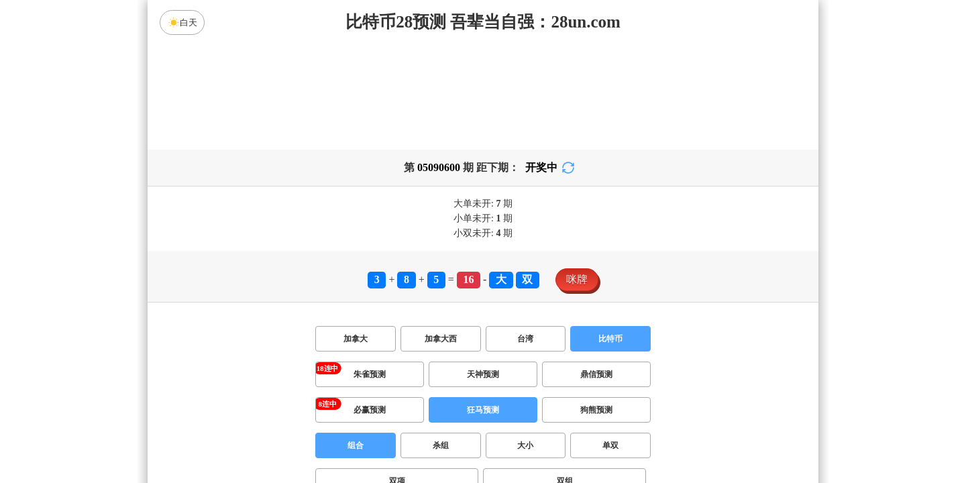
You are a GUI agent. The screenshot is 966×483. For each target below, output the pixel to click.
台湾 (525, 338)
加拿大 (355, 338)
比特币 (610, 338)
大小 (525, 445)
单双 (610, 445)
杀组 (441, 445)
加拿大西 (441, 338)
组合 (355, 445)
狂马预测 (483, 410)
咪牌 (577, 279)
